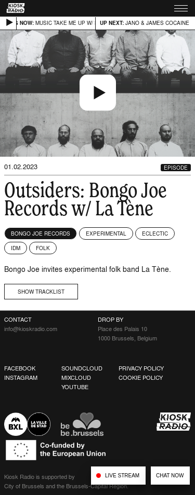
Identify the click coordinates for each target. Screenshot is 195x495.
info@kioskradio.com (30, 329)
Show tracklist (41, 291)
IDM (15, 248)
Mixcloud (76, 378)
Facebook (19, 368)
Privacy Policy (141, 368)
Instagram (20, 378)
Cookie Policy (141, 378)
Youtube (74, 387)
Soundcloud (81, 368)
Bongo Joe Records (40, 233)
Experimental (106, 233)
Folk (43, 248)
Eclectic (155, 233)
